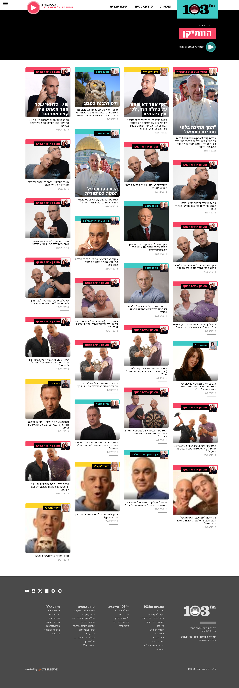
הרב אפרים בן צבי (121, 622)
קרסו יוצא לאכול (87, 630)
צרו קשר (56, 633)
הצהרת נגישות (53, 626)
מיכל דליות (124, 614)
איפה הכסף (158, 637)
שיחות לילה (124, 626)
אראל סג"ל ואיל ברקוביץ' (152, 618)
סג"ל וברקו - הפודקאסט (83, 618)
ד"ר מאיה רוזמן (122, 618)
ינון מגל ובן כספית (156, 614)
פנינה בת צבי (158, 641)
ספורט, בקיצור (88, 622)
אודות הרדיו (54, 614)
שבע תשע (159, 610)
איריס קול (159, 633)
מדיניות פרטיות (53, 622)
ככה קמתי (90, 633)
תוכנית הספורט (157, 630)
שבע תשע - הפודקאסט (84, 610)
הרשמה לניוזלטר (52, 630)
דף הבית (212, 25)
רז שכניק (160, 649)
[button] (165, 5)
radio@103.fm (208, 631)
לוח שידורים (54, 618)
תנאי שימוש (54, 610)
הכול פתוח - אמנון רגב (84, 637)
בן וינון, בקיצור (88, 614)
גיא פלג (160, 626)
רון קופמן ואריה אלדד (154, 645)
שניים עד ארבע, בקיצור (84, 626)
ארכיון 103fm (88, 645)
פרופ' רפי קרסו (122, 610)
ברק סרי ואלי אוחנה (155, 622)
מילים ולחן (90, 641)
